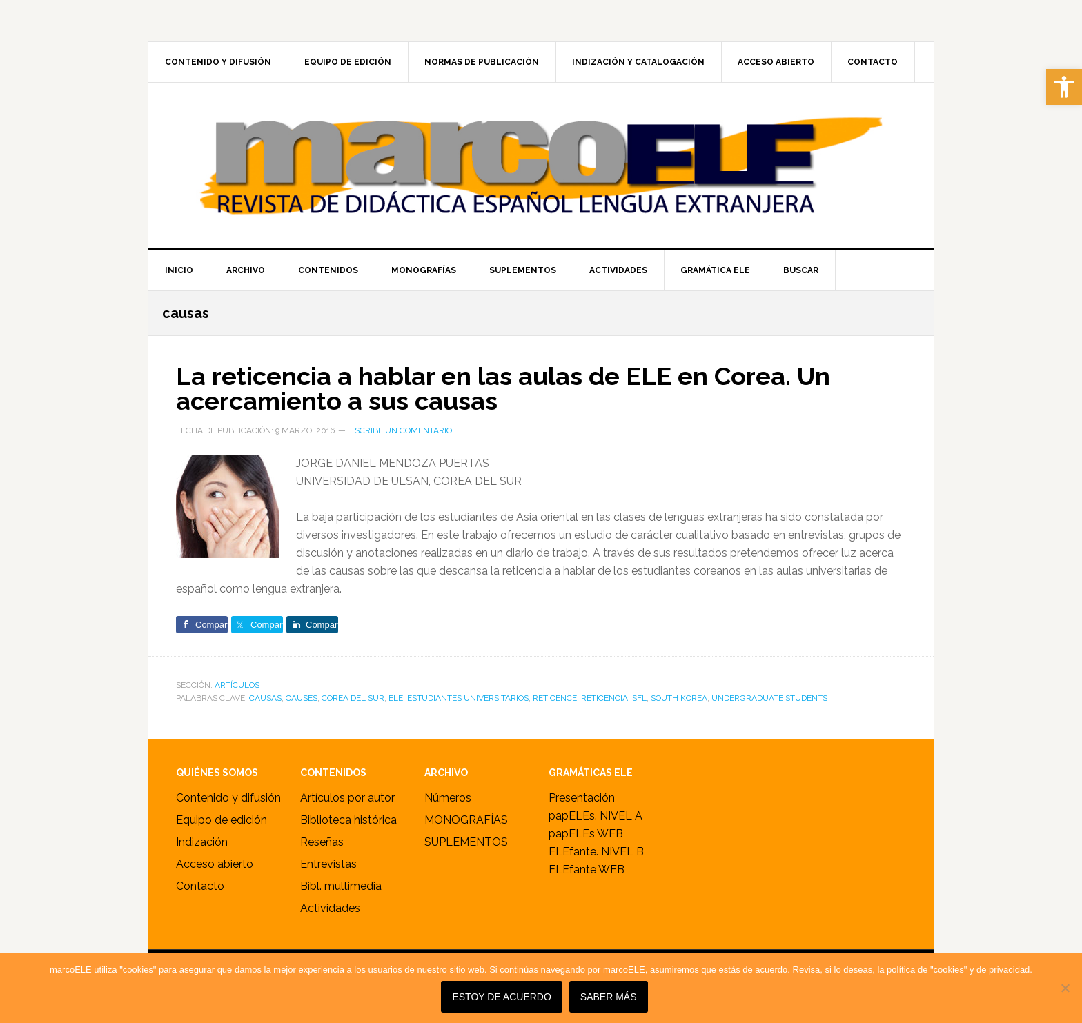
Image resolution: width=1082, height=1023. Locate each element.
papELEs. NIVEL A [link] (595, 815)
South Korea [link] (679, 698)
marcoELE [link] (541, 165)
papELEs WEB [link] (586, 833)
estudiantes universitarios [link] (468, 698)
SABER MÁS (608, 996)
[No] (1065, 988)
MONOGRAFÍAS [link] (466, 819)
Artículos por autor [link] (347, 797)
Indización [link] (202, 841)
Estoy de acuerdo (501, 996)
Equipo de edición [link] (221, 819)
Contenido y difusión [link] (228, 797)
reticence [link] (555, 698)
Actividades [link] (330, 908)
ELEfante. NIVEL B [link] (596, 851)
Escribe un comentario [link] (401, 430)
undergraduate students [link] (769, 698)
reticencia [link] (604, 698)
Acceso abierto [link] (214, 864)
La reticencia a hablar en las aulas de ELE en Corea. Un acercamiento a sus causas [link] (503, 388)
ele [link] (395, 698)
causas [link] (265, 698)
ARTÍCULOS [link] (237, 685)
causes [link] (301, 698)
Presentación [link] (582, 797)
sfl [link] (639, 698)
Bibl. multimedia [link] (341, 886)
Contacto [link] (200, 886)
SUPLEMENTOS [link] (466, 841)
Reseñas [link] (322, 841)
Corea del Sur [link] (353, 698)
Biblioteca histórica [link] (348, 819)
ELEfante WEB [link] (586, 869)
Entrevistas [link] (328, 864)
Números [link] (447, 797)
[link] (1064, 87)
